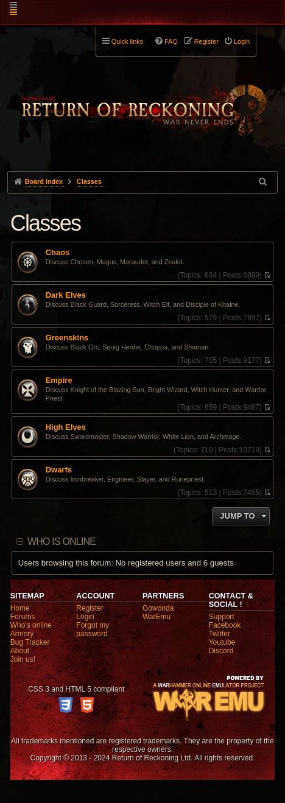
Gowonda (158, 608)
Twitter (219, 633)
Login (85, 616)
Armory (22, 633)
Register (90, 608)
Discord (221, 651)
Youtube (222, 642)
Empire (59, 380)
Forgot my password (92, 629)
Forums (22, 616)
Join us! (22, 659)
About (19, 651)
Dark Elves (66, 295)
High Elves (66, 427)
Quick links (127, 41)
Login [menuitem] (242, 41)
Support (221, 616)
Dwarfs (59, 470)
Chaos (58, 252)
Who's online (31, 625)
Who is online (61, 541)
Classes (45, 223)
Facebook (225, 625)
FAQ (171, 41)
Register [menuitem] (206, 41)
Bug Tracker (30, 642)
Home (20, 608)
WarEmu (156, 616)
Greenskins (67, 338)
